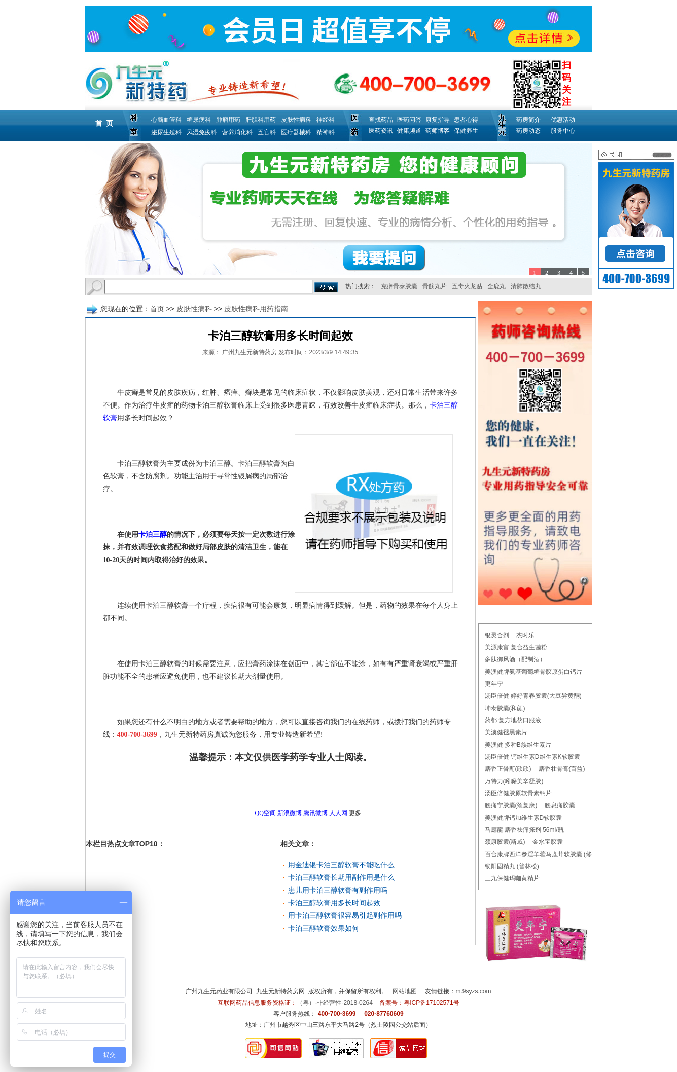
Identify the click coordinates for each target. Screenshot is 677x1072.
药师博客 (437, 130)
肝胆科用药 (260, 119)
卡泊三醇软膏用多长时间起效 (334, 903)
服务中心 (563, 130)
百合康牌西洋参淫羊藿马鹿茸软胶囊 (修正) (542, 854)
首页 (157, 309)
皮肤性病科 (296, 119)
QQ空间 (265, 813)
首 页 (104, 123)
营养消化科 (237, 132)
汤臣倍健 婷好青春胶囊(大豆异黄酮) (533, 695)
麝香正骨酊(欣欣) (508, 768)
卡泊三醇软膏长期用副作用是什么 (341, 877)
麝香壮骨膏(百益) (562, 768)
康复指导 (437, 119)
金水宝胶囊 (547, 841)
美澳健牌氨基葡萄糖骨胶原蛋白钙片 (533, 671)
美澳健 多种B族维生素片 (518, 744)
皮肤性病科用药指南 (256, 309)
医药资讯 (381, 130)
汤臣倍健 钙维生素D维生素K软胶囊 (532, 756)
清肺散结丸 (526, 286)
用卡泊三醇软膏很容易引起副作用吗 (345, 915)
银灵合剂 (497, 635)
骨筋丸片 (434, 286)
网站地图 (405, 991)
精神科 (325, 132)
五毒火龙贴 (467, 286)
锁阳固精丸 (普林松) (512, 866)
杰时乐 (525, 635)
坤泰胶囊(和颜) (505, 708)
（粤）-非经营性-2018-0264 (334, 1002)
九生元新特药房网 (280, 991)
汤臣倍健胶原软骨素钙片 (518, 793)
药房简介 (528, 119)
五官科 (267, 132)
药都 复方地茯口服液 (513, 720)
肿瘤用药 (228, 119)
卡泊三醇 (152, 534)
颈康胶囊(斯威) (505, 841)
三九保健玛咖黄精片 (512, 878)
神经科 (325, 119)
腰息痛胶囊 (560, 805)
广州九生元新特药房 (249, 352)
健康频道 (409, 130)
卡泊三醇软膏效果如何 (323, 928)
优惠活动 (563, 119)
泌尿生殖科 (166, 132)
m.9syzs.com (473, 991)
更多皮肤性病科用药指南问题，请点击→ (259, 786)
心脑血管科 (166, 119)
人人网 (338, 813)
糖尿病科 (199, 119)
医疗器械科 (296, 132)
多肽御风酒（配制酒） (515, 659)
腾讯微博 (315, 813)
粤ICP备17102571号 (431, 1002)
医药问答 (409, 119)
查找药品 (381, 119)
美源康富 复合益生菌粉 (516, 647)
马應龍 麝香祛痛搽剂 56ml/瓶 (524, 829)
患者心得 (466, 119)
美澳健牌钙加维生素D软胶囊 (523, 817)
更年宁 (494, 683)
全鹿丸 (496, 286)
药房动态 (528, 130)
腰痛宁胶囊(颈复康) (511, 805)
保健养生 (466, 130)
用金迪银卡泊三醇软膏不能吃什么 (341, 865)
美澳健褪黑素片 (506, 732)
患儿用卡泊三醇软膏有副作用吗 (337, 890)
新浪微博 (289, 813)
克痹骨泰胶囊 (399, 286)
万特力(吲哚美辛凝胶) (514, 781)
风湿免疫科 (202, 132)
